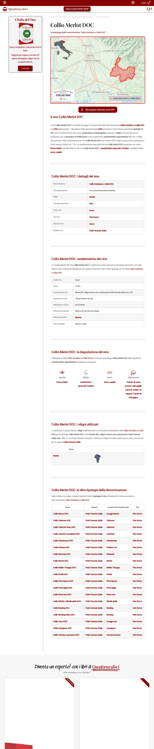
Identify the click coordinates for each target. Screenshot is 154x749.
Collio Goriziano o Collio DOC (79, 358)
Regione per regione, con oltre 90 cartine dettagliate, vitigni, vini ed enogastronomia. (25, 58)
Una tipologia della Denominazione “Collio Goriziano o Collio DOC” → (79, 32)
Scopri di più (25, 68)
